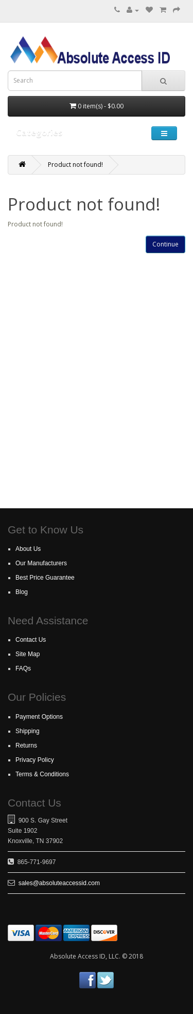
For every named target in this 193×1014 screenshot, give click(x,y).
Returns (26, 745)
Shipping (27, 731)
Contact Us (30, 639)
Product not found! (75, 164)
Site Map (27, 654)
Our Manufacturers (41, 563)
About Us (28, 548)
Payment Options (39, 716)
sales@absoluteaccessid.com (59, 883)
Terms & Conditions (42, 774)
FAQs (23, 668)
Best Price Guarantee (45, 577)
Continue (165, 244)
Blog (21, 592)
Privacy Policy (34, 759)
